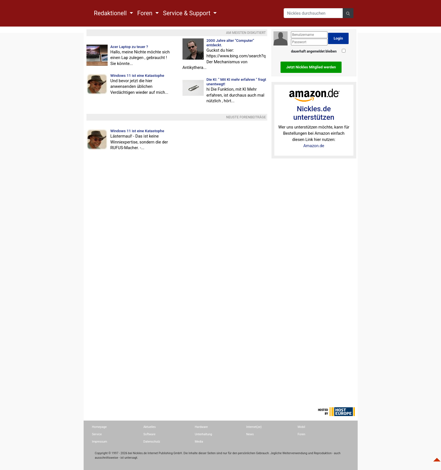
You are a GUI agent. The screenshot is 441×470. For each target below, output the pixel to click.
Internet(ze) (254, 427)
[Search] (313, 13)
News (250, 434)
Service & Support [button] (187, 13)
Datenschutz (152, 441)
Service (97, 434)
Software (150, 434)
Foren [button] (145, 13)
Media (199, 441)
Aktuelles (150, 427)
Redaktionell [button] (111, 13)
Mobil (301, 427)
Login (338, 38)
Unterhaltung (203, 434)
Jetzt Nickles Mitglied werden (311, 67)
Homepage (99, 427)
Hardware (201, 427)
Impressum (99, 441)
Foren (301, 434)
